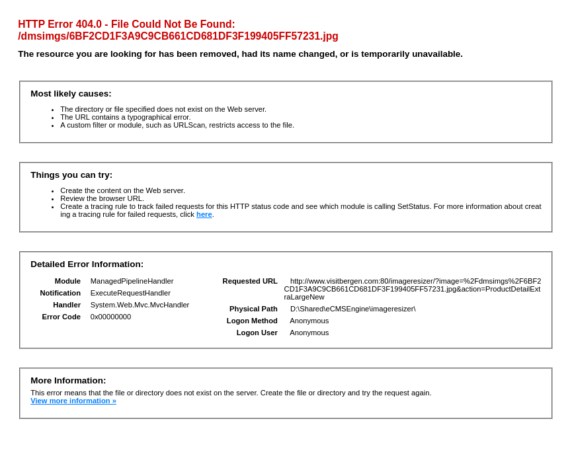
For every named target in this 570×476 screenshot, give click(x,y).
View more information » (73, 401)
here (204, 214)
